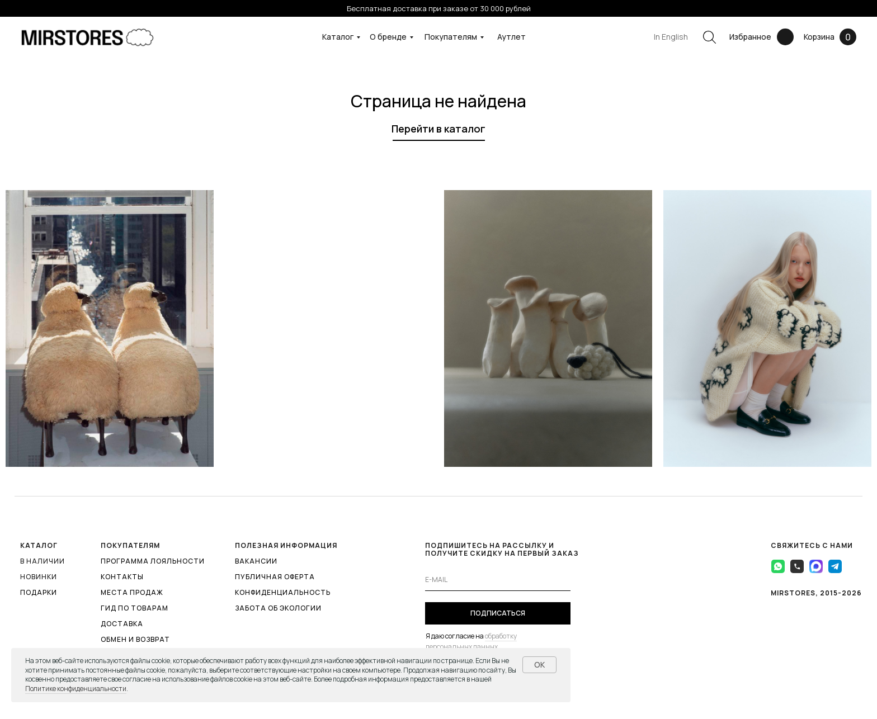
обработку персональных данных (471, 641)
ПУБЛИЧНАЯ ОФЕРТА (275, 576)
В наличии (42, 561)
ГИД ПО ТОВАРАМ (134, 608)
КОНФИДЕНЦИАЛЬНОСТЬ (283, 592)
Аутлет (511, 36)
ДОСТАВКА (122, 623)
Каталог (337, 36)
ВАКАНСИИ (256, 561)
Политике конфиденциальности (75, 688)
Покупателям (451, 36)
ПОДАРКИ (38, 592)
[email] (497, 580)
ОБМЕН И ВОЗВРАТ (135, 639)
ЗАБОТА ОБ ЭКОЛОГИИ (278, 608)
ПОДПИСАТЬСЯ (497, 613)
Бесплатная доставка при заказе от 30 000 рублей (439, 8)
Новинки (38, 576)
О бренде (388, 36)
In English (671, 36)
